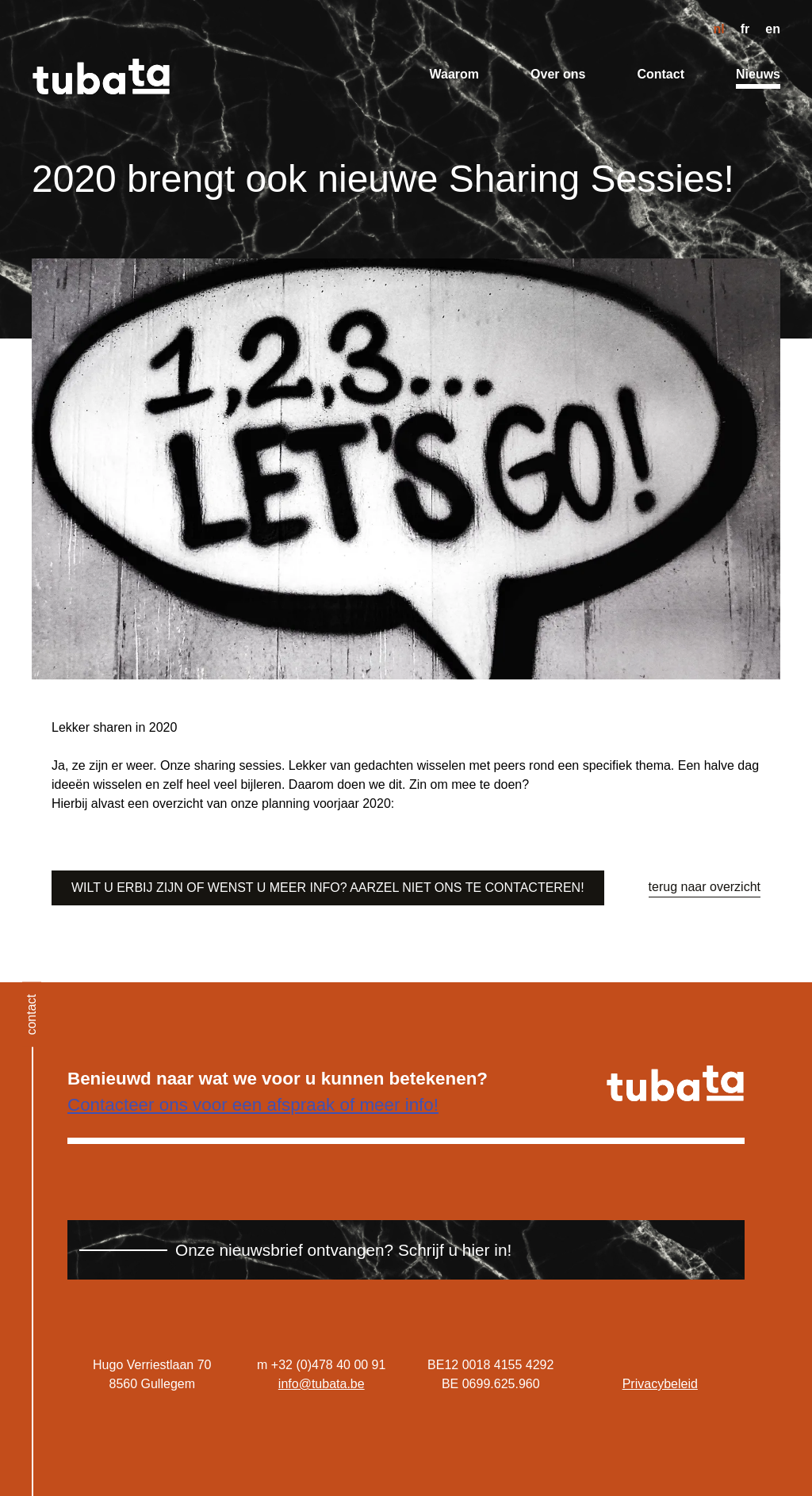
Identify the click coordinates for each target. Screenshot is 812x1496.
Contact (660, 74)
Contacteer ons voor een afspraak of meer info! (253, 1105)
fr (745, 29)
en (772, 29)
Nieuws (758, 74)
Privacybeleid (660, 1384)
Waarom (455, 74)
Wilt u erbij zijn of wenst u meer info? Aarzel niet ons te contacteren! (327, 887)
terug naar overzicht (704, 886)
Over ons (557, 74)
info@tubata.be (321, 1384)
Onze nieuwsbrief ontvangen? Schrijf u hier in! (343, 1250)
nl (719, 29)
